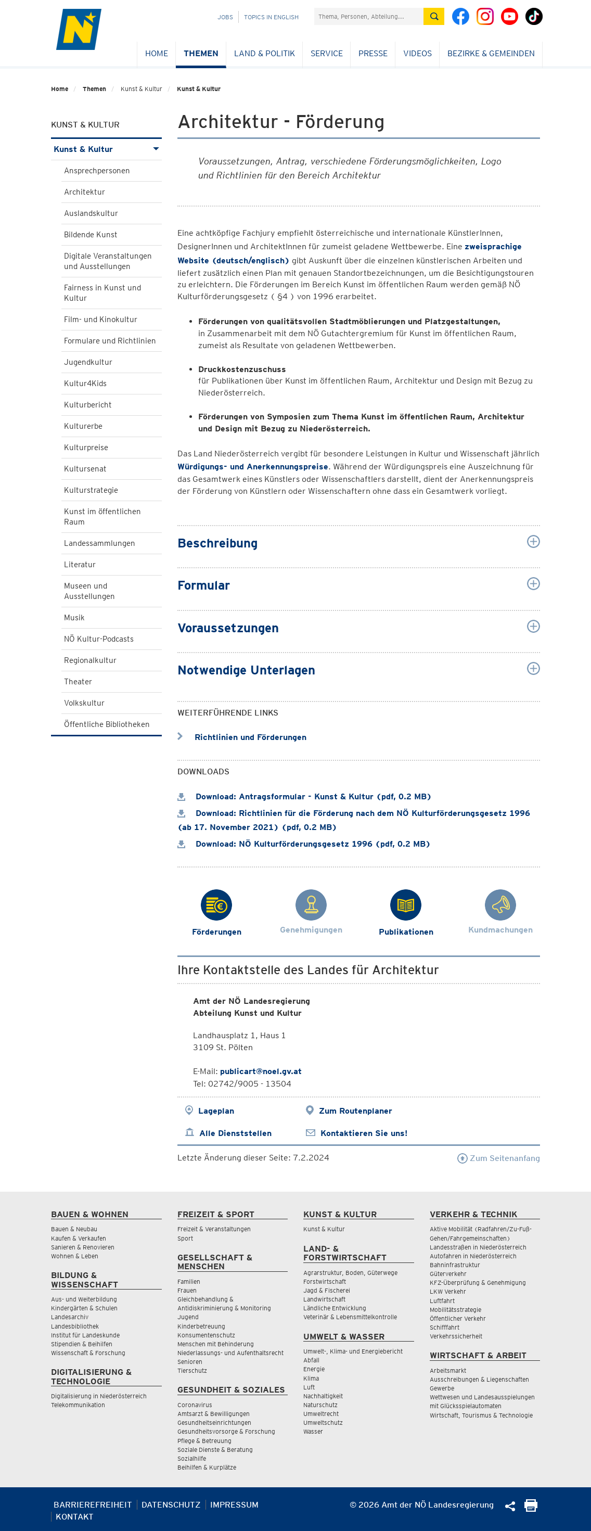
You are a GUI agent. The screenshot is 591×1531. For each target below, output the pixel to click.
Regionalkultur (90, 660)
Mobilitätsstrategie (455, 1309)
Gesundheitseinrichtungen (214, 1422)
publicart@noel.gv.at (261, 1071)
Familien (188, 1281)
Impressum (234, 1505)
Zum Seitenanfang (498, 1158)
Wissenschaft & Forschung (88, 1353)
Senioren (189, 1362)
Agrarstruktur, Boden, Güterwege (350, 1273)
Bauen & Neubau (74, 1229)
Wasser (313, 1431)
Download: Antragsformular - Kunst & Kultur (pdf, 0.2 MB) (304, 796)
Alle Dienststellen (235, 1133)
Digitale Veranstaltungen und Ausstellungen (108, 261)
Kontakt (75, 1517)
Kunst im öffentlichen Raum (102, 517)
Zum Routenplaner (355, 1111)
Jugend (188, 1317)
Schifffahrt (444, 1327)
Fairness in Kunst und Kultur (102, 293)
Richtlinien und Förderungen (241, 737)
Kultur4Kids (85, 383)
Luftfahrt (442, 1301)
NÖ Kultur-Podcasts (99, 639)
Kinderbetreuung (201, 1326)
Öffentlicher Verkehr (458, 1318)
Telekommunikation (78, 1405)
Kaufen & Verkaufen (78, 1238)
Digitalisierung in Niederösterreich (99, 1396)
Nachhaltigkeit (323, 1396)
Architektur (84, 192)
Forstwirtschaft (324, 1281)
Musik (74, 617)
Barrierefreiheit (93, 1505)
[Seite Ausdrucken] (531, 1509)
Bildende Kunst (91, 234)
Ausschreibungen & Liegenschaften (479, 1379)
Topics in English (271, 17)
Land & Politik (264, 53)
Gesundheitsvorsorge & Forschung (226, 1431)
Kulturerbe (83, 426)
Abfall (311, 1360)
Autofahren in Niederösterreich (473, 1256)
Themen (201, 53)
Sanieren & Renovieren (82, 1247)
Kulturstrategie (91, 490)
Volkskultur (84, 703)
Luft (309, 1387)
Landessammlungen (99, 543)
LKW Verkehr (448, 1291)
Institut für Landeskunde (85, 1335)
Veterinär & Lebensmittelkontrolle (350, 1317)
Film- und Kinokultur (100, 319)
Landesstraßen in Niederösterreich (478, 1247)
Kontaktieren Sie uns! (363, 1133)
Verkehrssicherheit (456, 1336)
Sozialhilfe (191, 1458)
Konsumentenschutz (206, 1335)
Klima (311, 1378)
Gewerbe (442, 1388)
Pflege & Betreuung (204, 1441)
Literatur (80, 564)
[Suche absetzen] (433, 16)
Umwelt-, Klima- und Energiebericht (353, 1351)
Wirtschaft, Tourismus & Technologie (481, 1415)
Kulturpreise (86, 447)
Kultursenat (85, 469)
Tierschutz (192, 1370)
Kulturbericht (88, 405)
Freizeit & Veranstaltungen (214, 1229)
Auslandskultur (91, 213)
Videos (417, 53)
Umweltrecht (321, 1414)
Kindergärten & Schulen (84, 1308)
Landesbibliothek (75, 1326)
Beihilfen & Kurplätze (206, 1467)
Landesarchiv (69, 1317)
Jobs (225, 17)
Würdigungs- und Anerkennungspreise (252, 466)
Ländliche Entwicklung (334, 1308)
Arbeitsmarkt (448, 1370)
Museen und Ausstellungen (89, 591)
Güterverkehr (448, 1274)
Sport (185, 1238)
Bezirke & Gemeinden (491, 53)
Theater (78, 681)
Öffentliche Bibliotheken (107, 724)
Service (327, 53)
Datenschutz (171, 1505)
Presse (373, 53)
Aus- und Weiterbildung (84, 1299)
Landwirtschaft (324, 1299)
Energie (314, 1369)
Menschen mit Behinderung (215, 1344)
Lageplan (216, 1111)
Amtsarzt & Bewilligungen (213, 1414)
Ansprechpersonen (97, 170)
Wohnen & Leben (74, 1256)
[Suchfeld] (368, 16)
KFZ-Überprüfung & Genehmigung (478, 1282)
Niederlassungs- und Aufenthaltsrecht (230, 1353)
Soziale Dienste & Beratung (215, 1449)
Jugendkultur (88, 362)
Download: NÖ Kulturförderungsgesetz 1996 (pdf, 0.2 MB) (304, 844)
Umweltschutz (323, 1422)
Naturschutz (320, 1405)
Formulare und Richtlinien (110, 341)
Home (156, 53)
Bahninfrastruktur (455, 1265)
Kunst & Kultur (199, 89)
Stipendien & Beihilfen (81, 1344)
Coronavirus (194, 1405)
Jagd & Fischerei (326, 1290)
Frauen (187, 1290)
